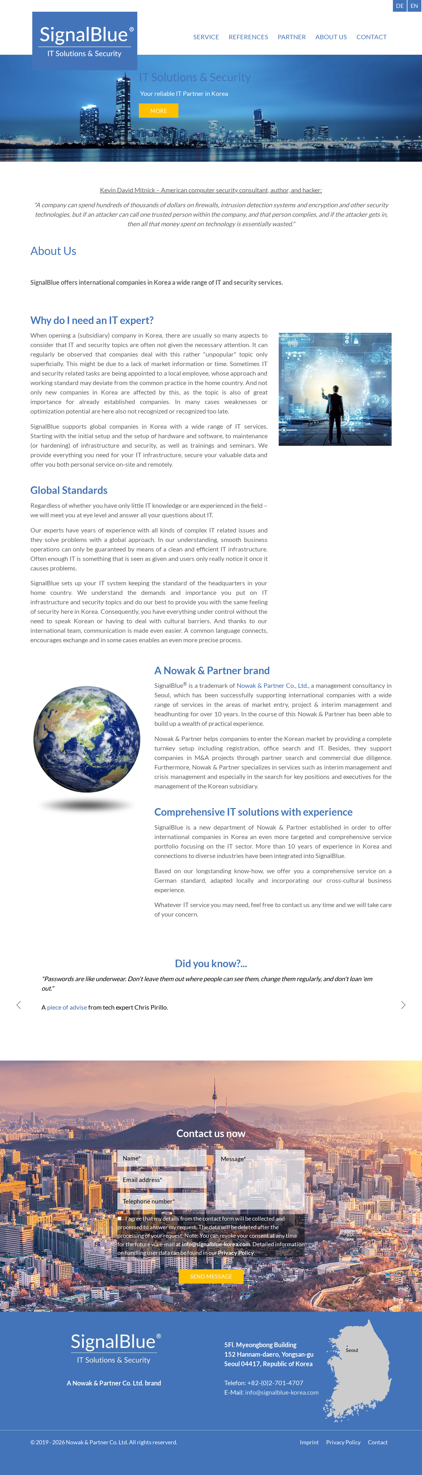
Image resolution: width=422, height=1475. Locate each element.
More (158, 110)
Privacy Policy (236, 1252)
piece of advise (67, 1007)
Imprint (309, 1442)
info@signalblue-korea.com (216, 1244)
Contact (378, 1442)
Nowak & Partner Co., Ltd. (272, 685)
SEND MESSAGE (211, 1276)
